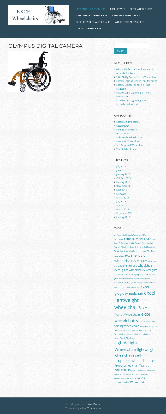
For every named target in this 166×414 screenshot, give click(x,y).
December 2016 (124, 185)
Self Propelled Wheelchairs (93, 22)
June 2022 (121, 170)
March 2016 (122, 197)
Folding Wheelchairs (126, 129)
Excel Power (117, 9)
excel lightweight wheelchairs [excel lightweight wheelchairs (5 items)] (134, 300)
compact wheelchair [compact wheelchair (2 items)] (137, 239)
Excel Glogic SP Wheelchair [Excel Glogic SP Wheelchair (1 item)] (144, 282)
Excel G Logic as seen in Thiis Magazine (136, 80)
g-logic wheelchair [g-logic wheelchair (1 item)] (131, 334)
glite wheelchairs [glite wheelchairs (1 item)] (146, 334)
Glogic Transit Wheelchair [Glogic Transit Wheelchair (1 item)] (124, 338)
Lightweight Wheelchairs (91, 15)
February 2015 (123, 213)
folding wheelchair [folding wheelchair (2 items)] (126, 326)
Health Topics (123, 133)
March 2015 (122, 209)
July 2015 (121, 201)
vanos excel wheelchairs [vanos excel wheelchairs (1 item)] (141, 370)
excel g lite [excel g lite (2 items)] (140, 261)
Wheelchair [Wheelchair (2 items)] (137, 382)
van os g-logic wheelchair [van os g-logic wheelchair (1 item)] (130, 374)
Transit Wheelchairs (88, 28)
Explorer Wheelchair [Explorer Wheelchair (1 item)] (147, 321)
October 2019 (123, 178)
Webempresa (94, 408)
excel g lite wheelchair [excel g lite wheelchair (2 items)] (128, 270)
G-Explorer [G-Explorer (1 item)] (143, 326)
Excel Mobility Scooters (128, 121)
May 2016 (121, 193)
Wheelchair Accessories (129, 22)
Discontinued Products (90, 9)
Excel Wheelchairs (141, 9)
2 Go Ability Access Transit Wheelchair (136, 77)
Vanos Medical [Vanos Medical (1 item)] (130, 378)
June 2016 (121, 189)
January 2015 (123, 217)
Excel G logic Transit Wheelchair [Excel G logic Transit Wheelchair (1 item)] (127, 287)
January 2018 (123, 182)
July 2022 (121, 166)
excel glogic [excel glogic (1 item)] (128, 282)
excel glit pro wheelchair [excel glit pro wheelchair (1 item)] (140, 274)
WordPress (94, 404)
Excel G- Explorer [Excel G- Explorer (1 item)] (121, 243)
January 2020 (123, 174)
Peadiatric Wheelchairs (128, 141)
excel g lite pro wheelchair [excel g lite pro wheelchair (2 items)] (135, 265)
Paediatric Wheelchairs (126, 15)
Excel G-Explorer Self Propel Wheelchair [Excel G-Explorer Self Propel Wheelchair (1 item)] (140, 251)
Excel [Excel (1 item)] (153, 239)
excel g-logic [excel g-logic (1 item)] (119, 256)
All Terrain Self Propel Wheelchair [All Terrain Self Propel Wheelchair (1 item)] (127, 235)
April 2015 (121, 205)
